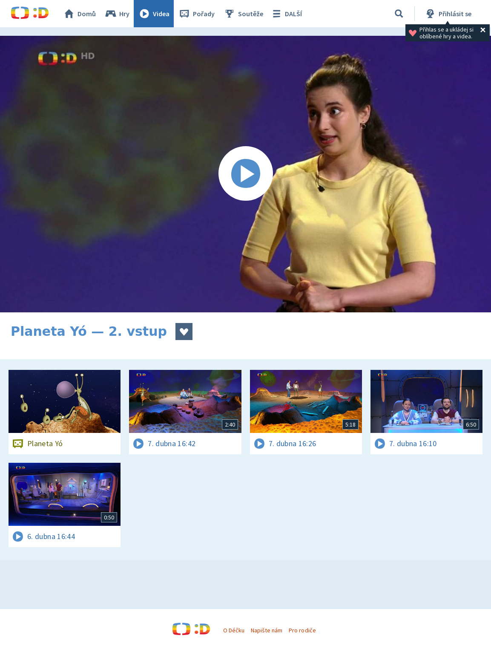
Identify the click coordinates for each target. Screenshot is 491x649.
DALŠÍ (286, 13)
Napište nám (266, 630)
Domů (79, 13)
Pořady (196, 13)
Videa (153, 13)
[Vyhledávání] (399, 13)
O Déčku (233, 630)
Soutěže (243, 13)
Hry (116, 13)
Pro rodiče (302, 630)
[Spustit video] (245, 174)
